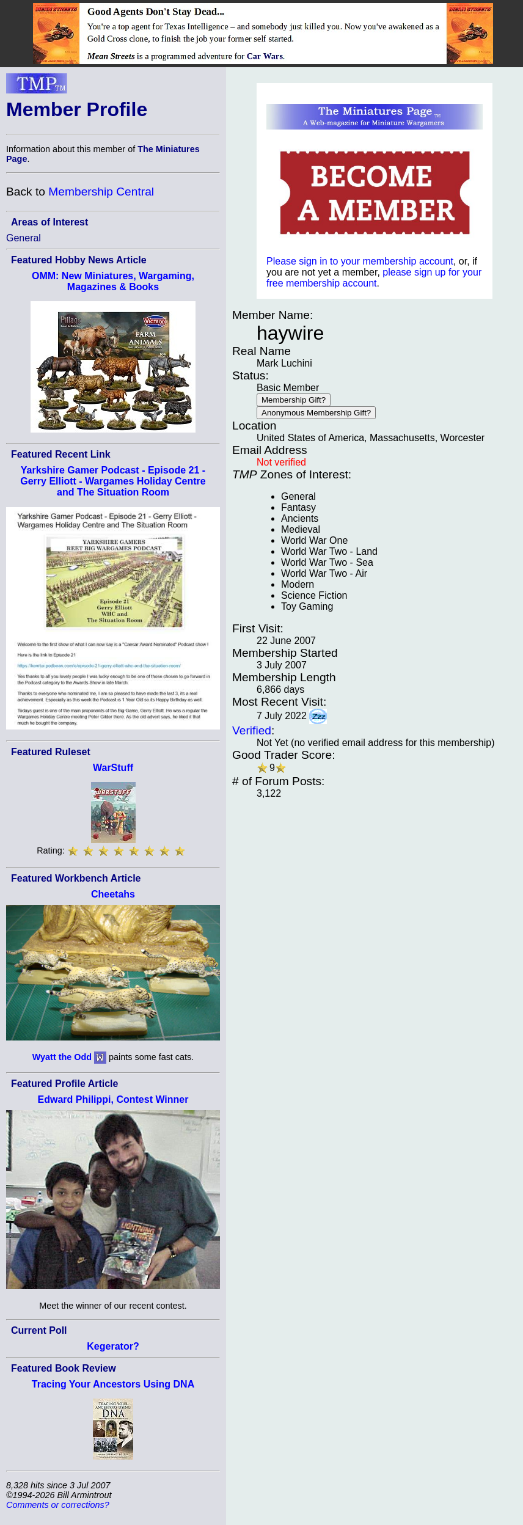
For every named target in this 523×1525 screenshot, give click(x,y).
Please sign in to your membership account (359, 261)
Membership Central (101, 191)
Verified (251, 730)
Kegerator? (113, 1346)
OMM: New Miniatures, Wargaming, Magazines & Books (113, 281)
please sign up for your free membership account (373, 277)
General (23, 238)
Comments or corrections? (57, 1505)
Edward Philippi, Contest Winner (113, 1099)
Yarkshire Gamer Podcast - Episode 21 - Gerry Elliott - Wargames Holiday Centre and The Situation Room (112, 481)
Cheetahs (113, 894)
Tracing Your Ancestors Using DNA (113, 1384)
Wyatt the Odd (62, 1057)
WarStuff (113, 767)
